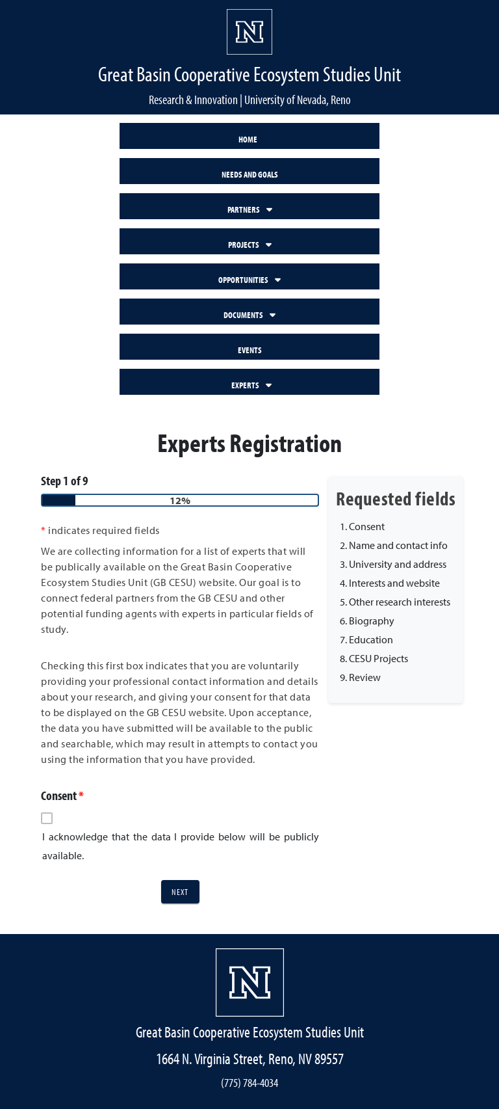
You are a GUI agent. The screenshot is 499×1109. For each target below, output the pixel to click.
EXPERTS (251, 385)
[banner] (249, 57)
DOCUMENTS (249, 314)
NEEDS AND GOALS (250, 174)
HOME (247, 139)
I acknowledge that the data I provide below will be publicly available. (180, 846)
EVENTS (250, 349)
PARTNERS (249, 209)
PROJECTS (250, 244)
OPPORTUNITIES (249, 279)
